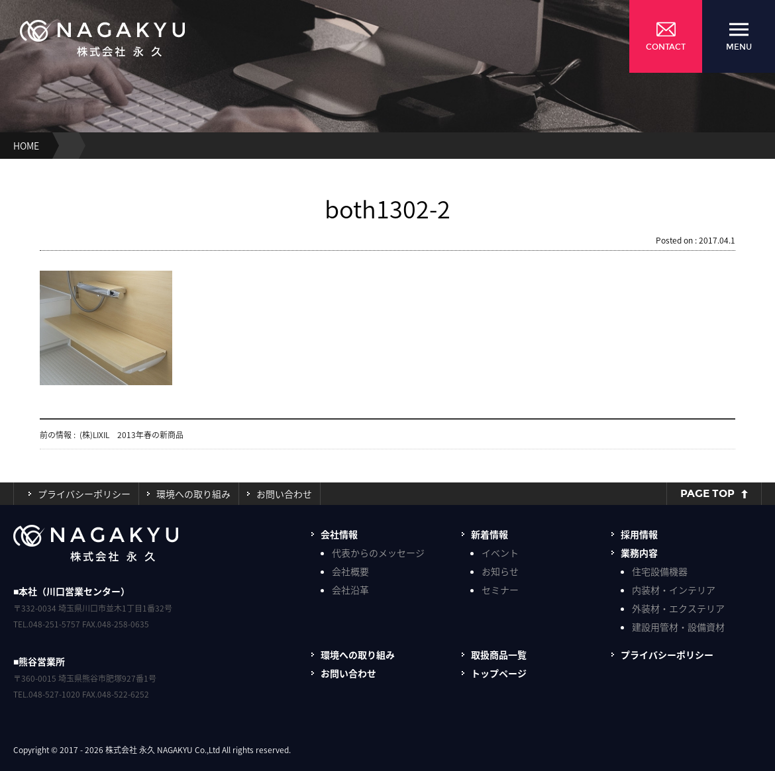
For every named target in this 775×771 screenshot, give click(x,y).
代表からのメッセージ (378, 552)
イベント (500, 552)
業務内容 (639, 552)
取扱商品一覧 (499, 654)
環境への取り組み (193, 493)
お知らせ (500, 571)
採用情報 (639, 534)
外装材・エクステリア (678, 608)
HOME (26, 145)
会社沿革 (350, 589)
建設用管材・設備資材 (678, 626)
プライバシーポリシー (84, 493)
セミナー (500, 589)
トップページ (499, 673)
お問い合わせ (284, 493)
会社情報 (339, 534)
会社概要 (350, 571)
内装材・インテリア (673, 589)
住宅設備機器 (660, 571)
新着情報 (489, 534)
